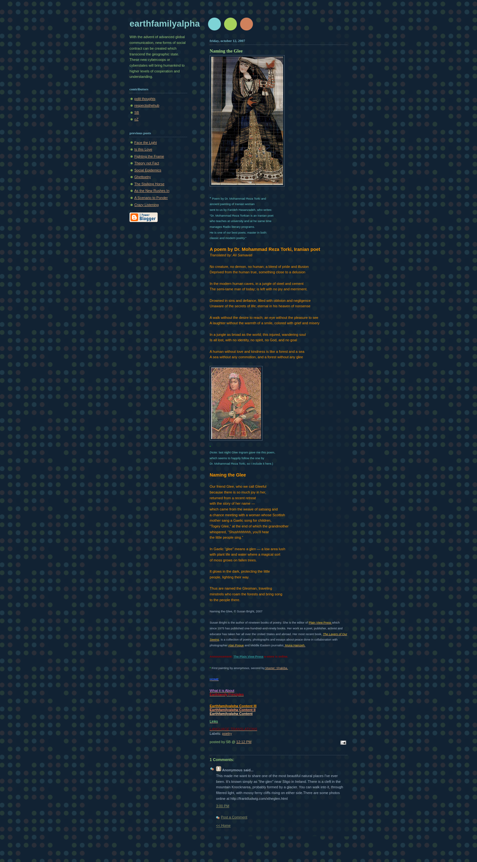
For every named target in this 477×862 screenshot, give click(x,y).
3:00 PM (222, 806)
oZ (136, 119)
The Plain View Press (248, 656)
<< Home (223, 825)
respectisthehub (146, 105)
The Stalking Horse (149, 184)
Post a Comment (234, 817)
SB (136, 112)
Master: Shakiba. (276, 668)
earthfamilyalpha (165, 24)
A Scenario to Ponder (151, 198)
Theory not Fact (146, 163)
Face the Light (145, 143)
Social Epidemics (147, 170)
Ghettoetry (142, 177)
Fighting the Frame (149, 156)
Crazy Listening (146, 205)
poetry (227, 733)
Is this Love (143, 149)
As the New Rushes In (151, 191)
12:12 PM (243, 742)
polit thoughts (144, 99)
